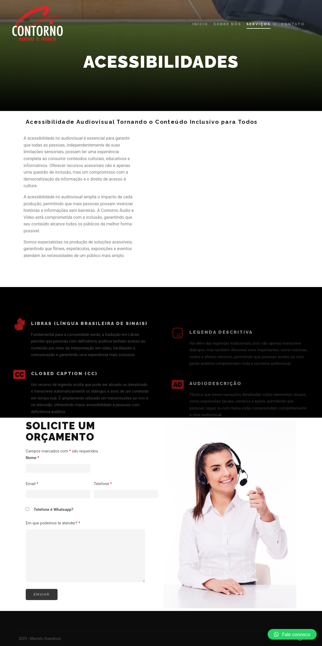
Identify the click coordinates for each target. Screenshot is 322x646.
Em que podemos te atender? (53, 523)
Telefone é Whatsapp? (53, 509)
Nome (32, 457)
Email (32, 483)
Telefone (103, 483)
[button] (292, 634)
